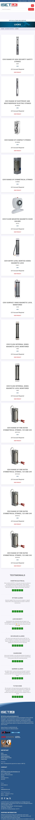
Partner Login (31, 1)
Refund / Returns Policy (6, 749)
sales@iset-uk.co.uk (5, 781)
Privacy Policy (4, 746)
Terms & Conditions (5, 748)
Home (2, 21)
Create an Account (22, 1)
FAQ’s (2, 745)
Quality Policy (4, 751)
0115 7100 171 (4, 777)
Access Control (9, 21)
